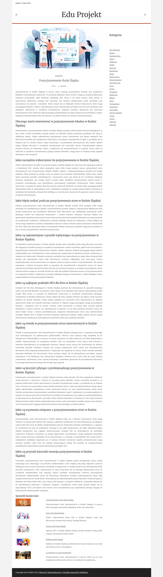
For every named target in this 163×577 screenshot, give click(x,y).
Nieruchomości (115, 80)
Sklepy (112, 98)
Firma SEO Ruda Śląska (55, 513)
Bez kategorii (114, 50)
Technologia (114, 104)
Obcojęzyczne (115, 83)
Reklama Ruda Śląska (54, 540)
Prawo (112, 89)
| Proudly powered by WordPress (75, 572)
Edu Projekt (82, 14)
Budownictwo (115, 56)
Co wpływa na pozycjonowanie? (58, 553)
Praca (111, 86)
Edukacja (113, 62)
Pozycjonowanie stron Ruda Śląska (60, 500)
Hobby (112, 65)
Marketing (59, 76)
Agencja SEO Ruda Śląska (56, 526)
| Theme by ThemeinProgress (50, 572)
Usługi (112, 119)
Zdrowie (112, 125)
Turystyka (113, 110)
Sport (111, 101)
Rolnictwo (113, 95)
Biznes (112, 53)
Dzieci (111, 59)
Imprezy (112, 68)
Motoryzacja (114, 77)
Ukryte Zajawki (115, 113)
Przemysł (113, 92)
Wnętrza (112, 122)
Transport (113, 107)
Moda (111, 74)
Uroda (111, 116)
